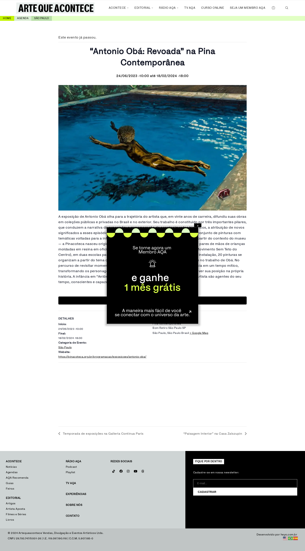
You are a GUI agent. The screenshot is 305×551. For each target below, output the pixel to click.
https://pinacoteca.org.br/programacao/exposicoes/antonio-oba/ (102, 356)
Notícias (12, 467)
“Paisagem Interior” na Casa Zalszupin (213, 433)
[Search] (287, 8)
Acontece (117, 7)
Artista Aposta (15, 509)
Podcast (71, 467)
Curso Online (212, 7)
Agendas (12, 472)
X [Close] (198, 226)
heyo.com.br (289, 534)
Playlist (70, 472)
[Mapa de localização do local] (152, 393)
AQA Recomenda (17, 477)
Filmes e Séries (16, 514)
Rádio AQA (167, 7)
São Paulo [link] (41, 18)
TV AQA (189, 7)
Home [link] (7, 18)
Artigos (11, 503)
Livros (10, 520)
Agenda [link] (22, 18)
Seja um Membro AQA (247, 7)
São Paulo (65, 347)
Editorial (142, 7)
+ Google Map (199, 333)
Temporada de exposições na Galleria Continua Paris (103, 433)
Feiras (10, 488)
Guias (10, 483)
